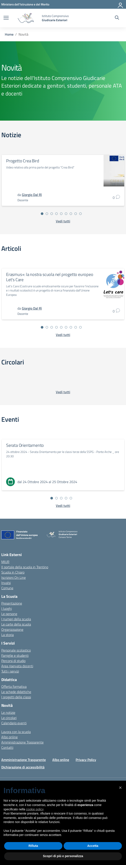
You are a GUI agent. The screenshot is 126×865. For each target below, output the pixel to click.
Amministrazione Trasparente (22, 742)
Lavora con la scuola (16, 731)
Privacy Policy (86, 759)
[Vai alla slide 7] (71, 213)
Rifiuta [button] (33, 846)
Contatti (7, 747)
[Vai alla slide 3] (51, 213)
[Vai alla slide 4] (56, 213)
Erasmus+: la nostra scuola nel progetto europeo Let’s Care (49, 277)
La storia (7, 634)
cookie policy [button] (34, 809)
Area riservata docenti (17, 666)
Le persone (9, 613)
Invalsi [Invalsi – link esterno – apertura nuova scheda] (6, 582)
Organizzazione (12, 629)
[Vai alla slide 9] (80, 213)
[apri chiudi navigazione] (6, 18)
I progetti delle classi (16, 697)
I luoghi (6, 608)
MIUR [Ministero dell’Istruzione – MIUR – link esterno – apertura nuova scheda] (5, 561)
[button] (120, 787)
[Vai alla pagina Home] (9, 34)
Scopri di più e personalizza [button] (63, 856)
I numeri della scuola (16, 619)
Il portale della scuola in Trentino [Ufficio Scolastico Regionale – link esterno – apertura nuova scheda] (24, 567)
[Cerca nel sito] (117, 18)
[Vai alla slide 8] (75, 213)
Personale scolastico (16, 650)
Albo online (9, 737)
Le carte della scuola (16, 624)
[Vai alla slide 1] (42, 213)
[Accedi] (120, 4)
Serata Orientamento (25, 445)
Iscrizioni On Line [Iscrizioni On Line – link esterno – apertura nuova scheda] (13, 577)
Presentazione (11, 603)
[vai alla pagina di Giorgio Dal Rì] (32, 194)
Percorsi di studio (13, 660)
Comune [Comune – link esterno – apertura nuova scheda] (7, 588)
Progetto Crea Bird (22, 160)
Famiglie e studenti (15, 655)
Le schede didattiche (16, 691)
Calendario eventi (14, 723)
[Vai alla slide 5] (61, 213)
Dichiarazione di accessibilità (22, 767)
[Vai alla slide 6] (66, 213)
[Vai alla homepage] (26, 18)
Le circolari (9, 717)
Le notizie (8, 712)
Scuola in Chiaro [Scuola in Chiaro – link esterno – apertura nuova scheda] (12, 572)
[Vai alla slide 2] (47, 213)
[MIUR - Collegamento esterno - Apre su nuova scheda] (25, 4)
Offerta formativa (14, 686)
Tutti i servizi (10, 671)
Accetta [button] (92, 846)
